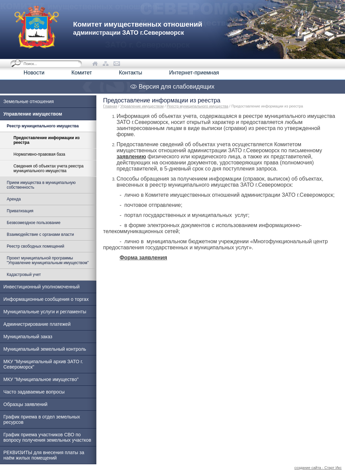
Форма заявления (143, 257)
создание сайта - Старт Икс (318, 468)
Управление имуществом (142, 106)
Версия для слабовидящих (172, 86)
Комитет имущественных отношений (137, 28)
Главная (110, 106)
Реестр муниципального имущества (197, 106)
